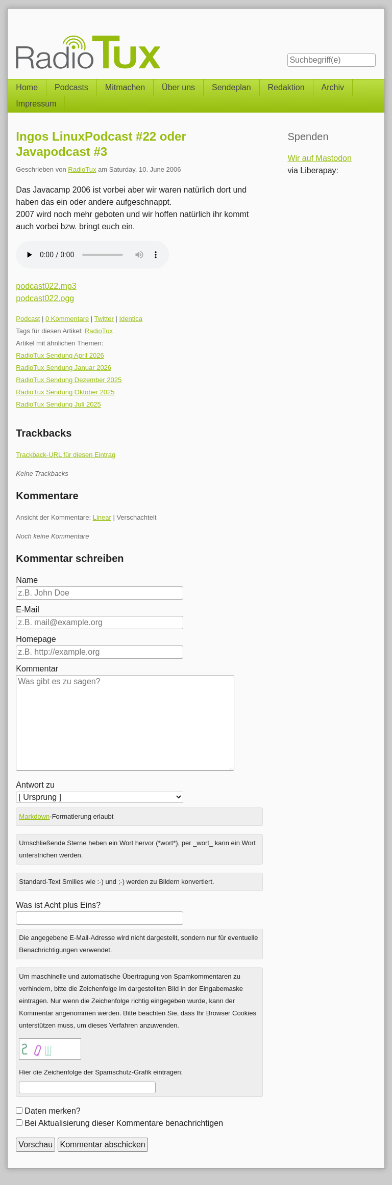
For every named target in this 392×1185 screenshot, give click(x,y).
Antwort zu (35, 784)
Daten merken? (52, 1111)
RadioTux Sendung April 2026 (60, 355)
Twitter (104, 318)
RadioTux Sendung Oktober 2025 (65, 392)
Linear (102, 517)
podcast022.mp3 (46, 286)
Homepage (36, 639)
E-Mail (27, 609)
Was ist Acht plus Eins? (58, 905)
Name (27, 580)
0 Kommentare (67, 318)
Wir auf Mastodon (319, 158)
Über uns (178, 87)
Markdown (34, 816)
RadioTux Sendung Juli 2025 (58, 404)
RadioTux (82, 169)
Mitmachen (125, 87)
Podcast (28, 318)
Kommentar (37, 668)
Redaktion (286, 87)
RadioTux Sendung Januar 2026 (63, 367)
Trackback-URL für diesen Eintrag (65, 455)
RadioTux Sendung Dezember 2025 (68, 380)
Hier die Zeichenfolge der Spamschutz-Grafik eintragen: (101, 1072)
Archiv (333, 87)
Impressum (36, 103)
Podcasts (71, 87)
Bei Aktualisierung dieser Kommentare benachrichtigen (123, 1123)
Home (27, 87)
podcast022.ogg (45, 298)
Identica (131, 318)
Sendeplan (231, 87)
